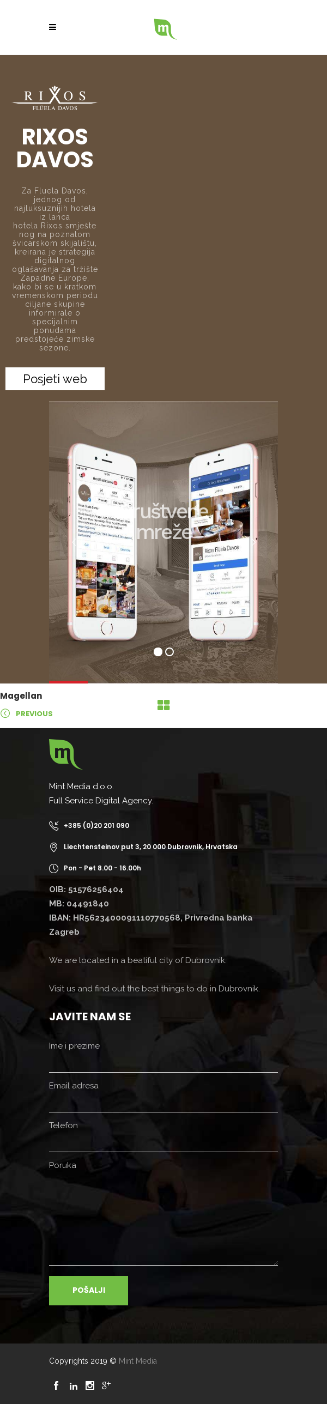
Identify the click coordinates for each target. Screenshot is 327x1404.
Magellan (21, 695)
